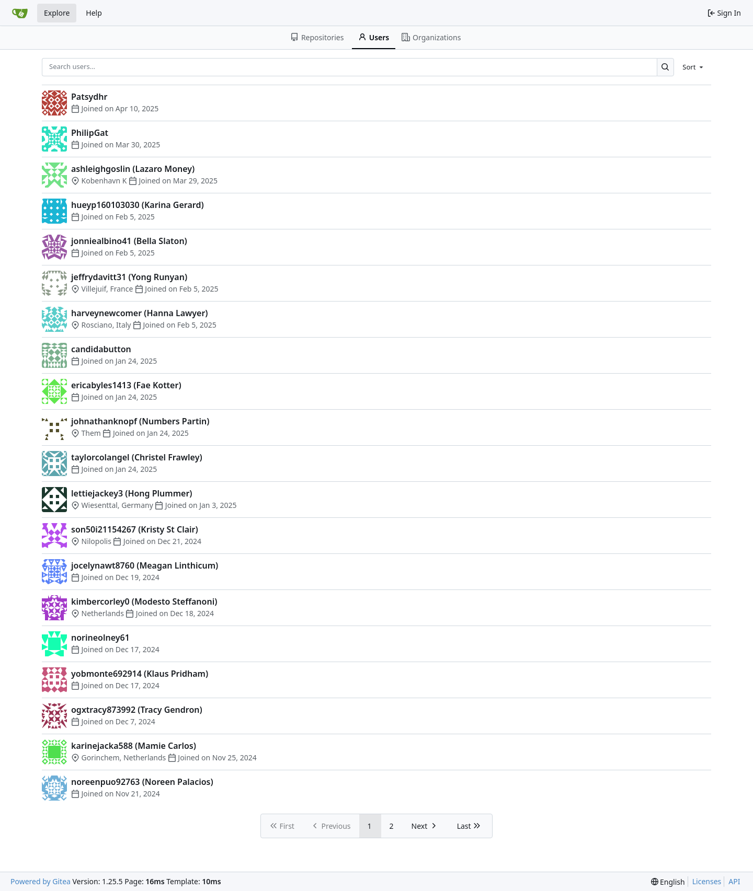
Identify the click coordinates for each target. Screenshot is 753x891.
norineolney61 (100, 637)
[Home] (20, 13)
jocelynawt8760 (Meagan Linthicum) (144, 565)
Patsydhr (89, 96)
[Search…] (665, 67)
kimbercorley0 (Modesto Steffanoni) (144, 601)
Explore (57, 13)
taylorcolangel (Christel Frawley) (136, 457)
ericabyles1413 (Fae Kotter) (126, 385)
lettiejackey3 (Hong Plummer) (131, 493)
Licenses (707, 881)
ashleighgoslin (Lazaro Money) (133, 169)
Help (94, 13)
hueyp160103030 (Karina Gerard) (137, 205)
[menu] (693, 67)
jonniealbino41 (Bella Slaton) (129, 241)
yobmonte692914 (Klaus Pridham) (139, 673)
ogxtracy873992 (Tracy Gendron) (136, 709)
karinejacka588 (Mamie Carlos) (133, 745)
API (734, 881)
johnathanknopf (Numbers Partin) (140, 421)
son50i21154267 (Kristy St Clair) (134, 529)
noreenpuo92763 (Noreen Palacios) (142, 782)
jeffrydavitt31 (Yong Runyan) (129, 277)
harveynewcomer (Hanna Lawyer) (139, 313)
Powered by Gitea (40, 881)
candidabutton (101, 349)
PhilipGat (89, 133)
